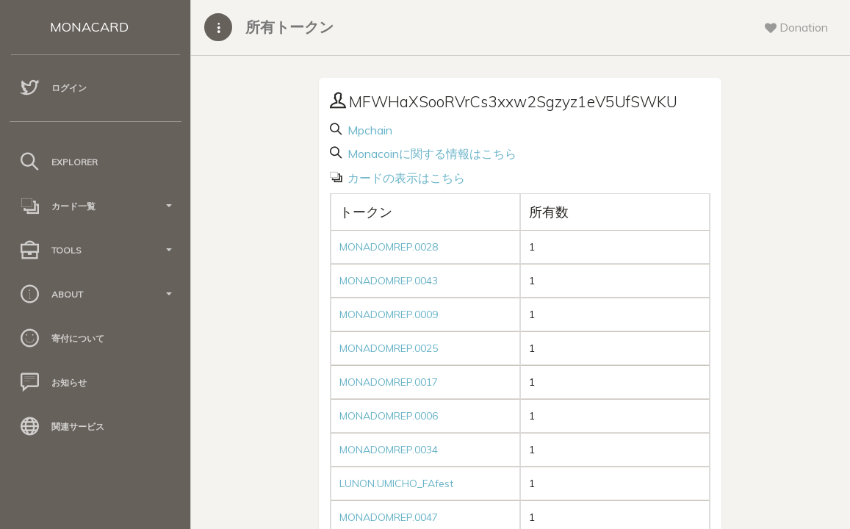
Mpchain (368, 130)
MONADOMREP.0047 (388, 517)
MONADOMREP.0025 (388, 348)
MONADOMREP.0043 (388, 280)
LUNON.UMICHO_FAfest (396, 483)
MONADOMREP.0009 (388, 314)
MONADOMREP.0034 (388, 449)
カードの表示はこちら (405, 177)
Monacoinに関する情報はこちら (430, 153)
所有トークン (289, 27)
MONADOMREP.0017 (388, 382)
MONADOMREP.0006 (388, 415)
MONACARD (89, 26)
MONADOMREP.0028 (388, 246)
